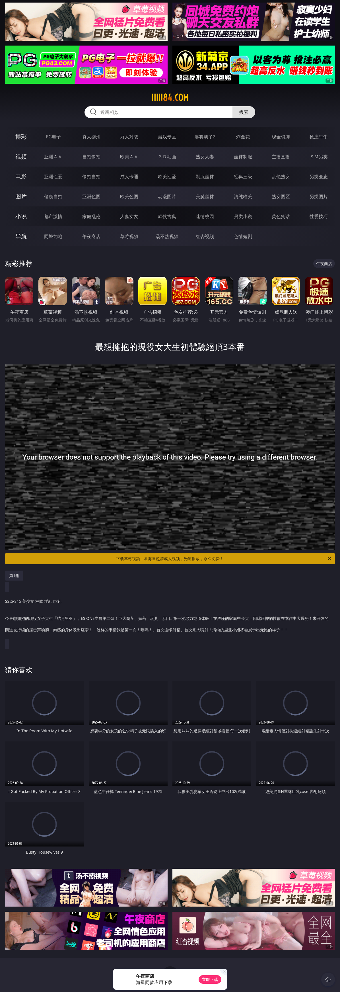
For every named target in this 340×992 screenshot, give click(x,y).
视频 (21, 156)
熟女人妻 (205, 156)
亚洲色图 (91, 196)
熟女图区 (281, 196)
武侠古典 (167, 216)
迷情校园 (205, 216)
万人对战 (129, 137)
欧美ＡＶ (129, 156)
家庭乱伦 (91, 216)
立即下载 (210, 979)
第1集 (14, 575)
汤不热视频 (167, 236)
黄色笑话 (281, 216)
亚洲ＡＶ (53, 156)
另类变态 (319, 176)
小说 (21, 216)
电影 (21, 176)
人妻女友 (129, 216)
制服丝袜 (205, 176)
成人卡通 (129, 176)
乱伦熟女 (281, 176)
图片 (21, 196)
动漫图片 (167, 196)
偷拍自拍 (91, 176)
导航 (21, 236)
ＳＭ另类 (319, 156)
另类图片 (319, 196)
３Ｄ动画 (167, 156)
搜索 (243, 112)
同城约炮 (53, 236)
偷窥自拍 (53, 196)
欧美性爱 (167, 176)
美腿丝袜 (205, 196)
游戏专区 (167, 137)
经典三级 (243, 176)
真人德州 (91, 137)
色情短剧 (243, 236)
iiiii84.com (170, 97)
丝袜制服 (243, 156)
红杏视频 (205, 236)
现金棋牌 (281, 137)
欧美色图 (129, 196)
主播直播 (281, 156)
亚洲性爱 (53, 176)
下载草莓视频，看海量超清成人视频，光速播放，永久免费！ (224, 558)
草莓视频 (129, 236)
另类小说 (243, 216)
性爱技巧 (319, 216)
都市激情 (53, 216)
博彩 (21, 136)
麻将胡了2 (205, 137)
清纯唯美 (243, 196)
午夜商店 (91, 236)
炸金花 (243, 137)
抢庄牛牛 (319, 137)
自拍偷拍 (91, 156)
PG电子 (53, 137)
